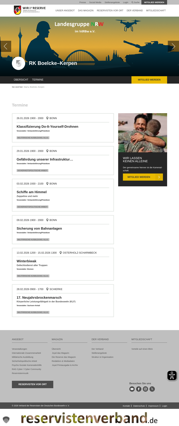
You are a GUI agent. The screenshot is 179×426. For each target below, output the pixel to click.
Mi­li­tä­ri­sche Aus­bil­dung (22, 357)
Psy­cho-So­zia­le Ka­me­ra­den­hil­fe (27, 365)
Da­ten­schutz (139, 406)
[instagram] (145, 389)
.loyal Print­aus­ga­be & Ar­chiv (65, 365)
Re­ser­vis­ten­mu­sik (20, 373)
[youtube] (132, 389)
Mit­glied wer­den (154, 2)
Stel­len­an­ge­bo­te (112, 2)
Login (125, 2)
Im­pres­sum (153, 406)
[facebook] (138, 389)
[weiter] (173, 46)
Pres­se (82, 2)
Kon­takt (126, 406)
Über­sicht (21, 79)
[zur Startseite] (30, 10)
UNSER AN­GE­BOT (65, 10)
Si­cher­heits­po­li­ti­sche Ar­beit (32, 170)
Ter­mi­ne (37, 79)
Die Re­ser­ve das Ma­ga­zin (64, 357)
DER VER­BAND (135, 10)
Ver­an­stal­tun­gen (19, 349)
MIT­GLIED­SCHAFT (156, 10)
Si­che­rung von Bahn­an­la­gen (39, 228)
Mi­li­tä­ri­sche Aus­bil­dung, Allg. (33, 138)
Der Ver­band (97, 349)
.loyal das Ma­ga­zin (60, 353)
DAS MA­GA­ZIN (85, 10)
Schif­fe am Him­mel (32, 192)
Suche (135, 2)
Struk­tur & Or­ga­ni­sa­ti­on (102, 357)
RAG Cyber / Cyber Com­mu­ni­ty (26, 369)
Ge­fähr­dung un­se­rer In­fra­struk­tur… (45, 159)
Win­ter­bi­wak (26, 261)
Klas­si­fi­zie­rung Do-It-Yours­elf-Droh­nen (47, 126)
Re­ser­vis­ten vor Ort (110, 10)
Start (26, 87)
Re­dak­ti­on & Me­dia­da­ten (63, 361)
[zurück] (5, 46)
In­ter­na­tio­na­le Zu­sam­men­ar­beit (26, 353)
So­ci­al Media (95, 2)
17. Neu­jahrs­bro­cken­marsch (39, 297)
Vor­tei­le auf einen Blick (142, 349)
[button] (6, 420)
